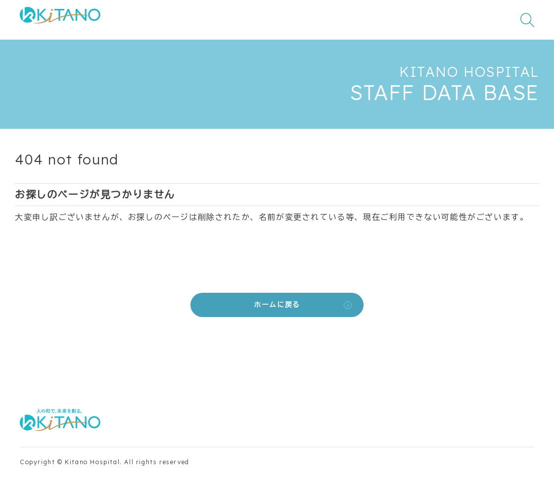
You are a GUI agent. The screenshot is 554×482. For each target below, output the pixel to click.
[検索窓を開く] (527, 20)
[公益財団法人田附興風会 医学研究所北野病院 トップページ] (60, 20)
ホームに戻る (277, 304)
